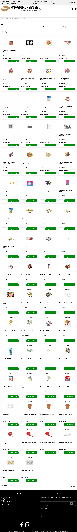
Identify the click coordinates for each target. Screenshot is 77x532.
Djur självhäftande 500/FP (9, 79)
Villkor (13, 15)
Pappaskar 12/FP (44, 219)
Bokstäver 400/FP (44, 51)
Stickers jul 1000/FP (7, 386)
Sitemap (58, 516)
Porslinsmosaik (44, 302)
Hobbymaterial (18, 18)
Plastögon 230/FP (7, 275)
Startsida (2, 18)
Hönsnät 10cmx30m (7, 135)
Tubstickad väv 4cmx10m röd (47, 442)
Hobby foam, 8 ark (26, 107)
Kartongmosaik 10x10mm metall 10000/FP (9, 163)
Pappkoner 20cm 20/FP (65, 219)
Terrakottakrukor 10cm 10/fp (28, 414)
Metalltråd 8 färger (45, 191)
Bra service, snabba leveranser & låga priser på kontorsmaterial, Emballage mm (58, 497)
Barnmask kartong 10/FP (27, 51)
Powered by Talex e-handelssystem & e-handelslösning (57, 531)
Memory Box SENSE (26, 191)
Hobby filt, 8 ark (7, 107)
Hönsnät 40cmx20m (26, 135)
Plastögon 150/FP (44, 247)
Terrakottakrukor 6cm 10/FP (66, 414)
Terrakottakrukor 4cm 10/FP (47, 414)
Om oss (58, 502)
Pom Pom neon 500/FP (64, 275)
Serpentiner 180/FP (26, 358)
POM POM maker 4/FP (45, 275)
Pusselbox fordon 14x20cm (28, 330)
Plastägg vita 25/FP (26, 247)
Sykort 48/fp (6, 414)
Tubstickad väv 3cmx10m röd (28, 442)
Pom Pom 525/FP (25, 275)
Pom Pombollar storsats (27, 302)
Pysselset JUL (62, 330)
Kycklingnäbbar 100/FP (8, 191)
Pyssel (24, 18)
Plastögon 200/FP (63, 247)
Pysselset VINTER (7, 358)
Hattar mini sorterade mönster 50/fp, (64, 79)
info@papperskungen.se (9, 3)
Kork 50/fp (43, 163)
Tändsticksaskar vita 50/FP (65, 442)
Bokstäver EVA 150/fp (64, 51)
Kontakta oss (22, 15)
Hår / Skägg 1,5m (44, 107)
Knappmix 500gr (25, 163)
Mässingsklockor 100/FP (27, 219)
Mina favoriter (34, 15)
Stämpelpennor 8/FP (64, 386)
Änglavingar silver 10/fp (27, 470)
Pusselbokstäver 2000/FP (9, 330)
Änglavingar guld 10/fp (8, 470)
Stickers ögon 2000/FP (45, 386)
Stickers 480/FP (63, 358)
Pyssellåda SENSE (44, 330)
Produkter (5, 15)
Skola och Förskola (9, 18)
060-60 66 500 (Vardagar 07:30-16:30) (13, 1)
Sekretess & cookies (58, 508)
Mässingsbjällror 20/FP (8, 219)
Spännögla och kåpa (45, 358)
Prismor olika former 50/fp (65, 302)
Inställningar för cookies (58, 505)
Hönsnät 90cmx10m (45, 135)
